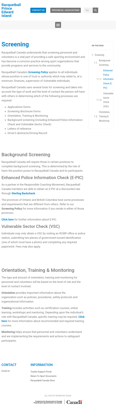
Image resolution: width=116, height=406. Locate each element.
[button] (58, 25)
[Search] (95, 10)
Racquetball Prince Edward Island (11, 10)
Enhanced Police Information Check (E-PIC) (108, 79)
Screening (99, 54)
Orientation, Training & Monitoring (104, 116)
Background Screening (104, 62)
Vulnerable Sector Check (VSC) (108, 100)
